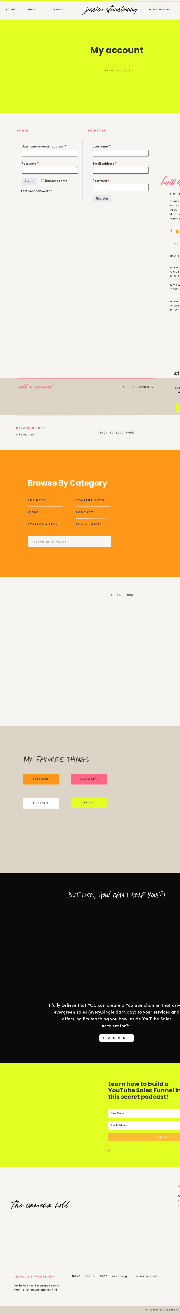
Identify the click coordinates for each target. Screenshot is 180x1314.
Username (108, 146)
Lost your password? (36, 191)
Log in (29, 181)
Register (102, 198)
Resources (26, 434)
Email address (111, 163)
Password (37, 163)
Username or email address (50, 146)
